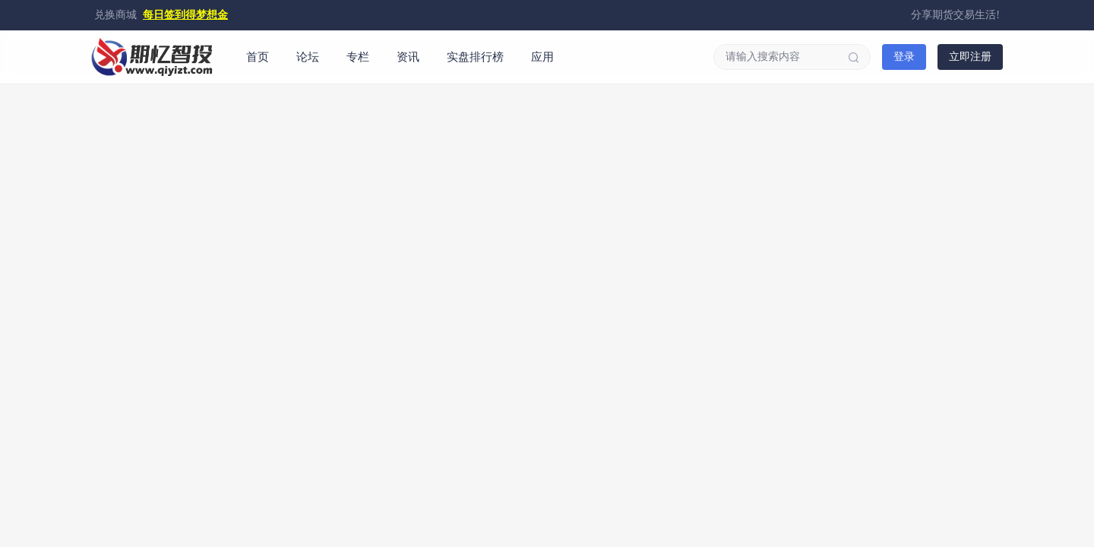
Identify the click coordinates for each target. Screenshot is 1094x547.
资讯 (408, 57)
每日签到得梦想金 (185, 15)
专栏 (357, 57)
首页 (257, 57)
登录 (904, 56)
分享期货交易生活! (955, 15)
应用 (542, 57)
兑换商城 (115, 15)
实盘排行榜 (475, 57)
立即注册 (970, 56)
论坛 (307, 57)
